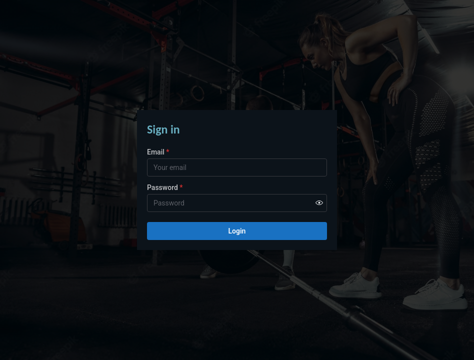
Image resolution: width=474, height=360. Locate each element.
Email (158, 152)
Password (165, 188)
